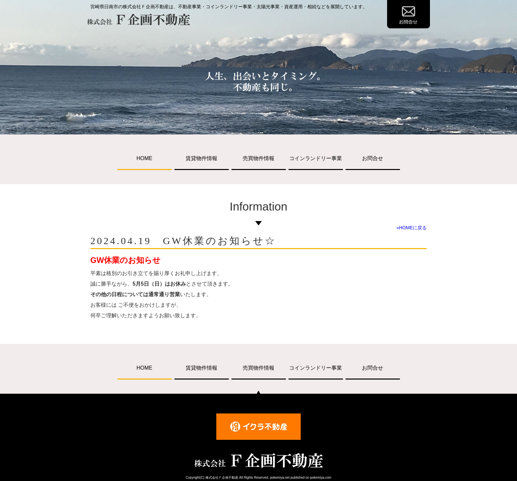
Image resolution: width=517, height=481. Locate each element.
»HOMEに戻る (411, 227)
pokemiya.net (279, 477)
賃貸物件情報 (201, 158)
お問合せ (372, 158)
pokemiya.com (320, 477)
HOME (144, 158)
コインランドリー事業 (315, 158)
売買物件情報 (258, 158)
